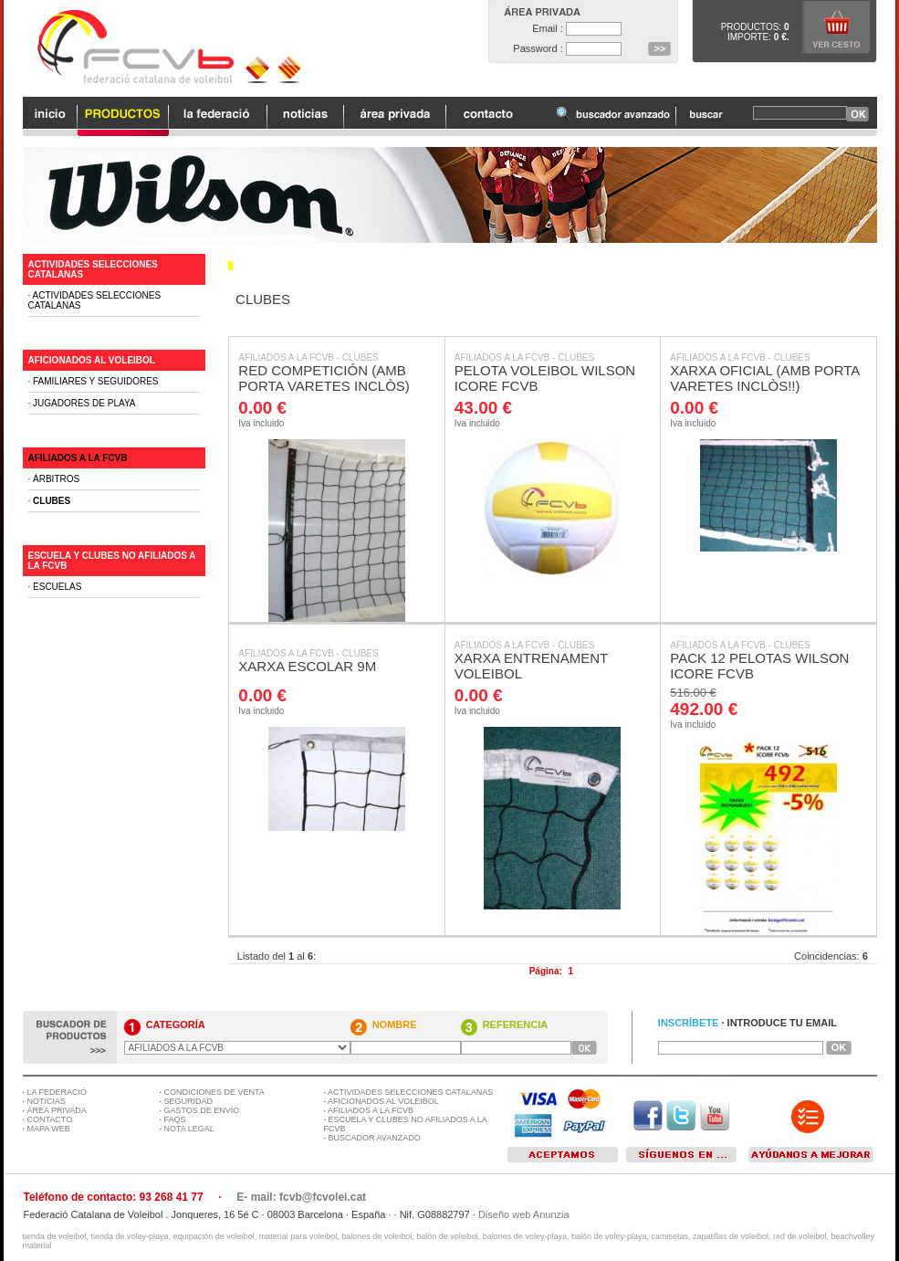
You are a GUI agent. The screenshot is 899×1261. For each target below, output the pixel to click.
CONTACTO (50, 1119)
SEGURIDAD (189, 1101)
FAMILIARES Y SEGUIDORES (95, 381)
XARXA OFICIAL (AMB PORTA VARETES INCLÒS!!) (764, 378)
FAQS (175, 1119)
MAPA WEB (48, 1128)
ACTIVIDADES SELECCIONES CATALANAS (410, 1092)
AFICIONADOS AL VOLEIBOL (91, 360)
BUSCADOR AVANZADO (375, 1137)
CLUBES (360, 357)
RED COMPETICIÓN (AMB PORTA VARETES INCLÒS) (324, 378)
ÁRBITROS (56, 479)
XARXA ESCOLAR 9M (307, 666)
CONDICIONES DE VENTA (214, 1092)
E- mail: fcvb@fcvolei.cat (301, 1197)
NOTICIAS (47, 1101)
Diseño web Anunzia (524, 1214)
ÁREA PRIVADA (57, 1110)
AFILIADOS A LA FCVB (286, 357)
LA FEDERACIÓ (57, 1092)
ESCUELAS (57, 587)
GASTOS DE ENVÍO (202, 1110)
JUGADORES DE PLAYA (84, 403)
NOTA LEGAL (189, 1128)
